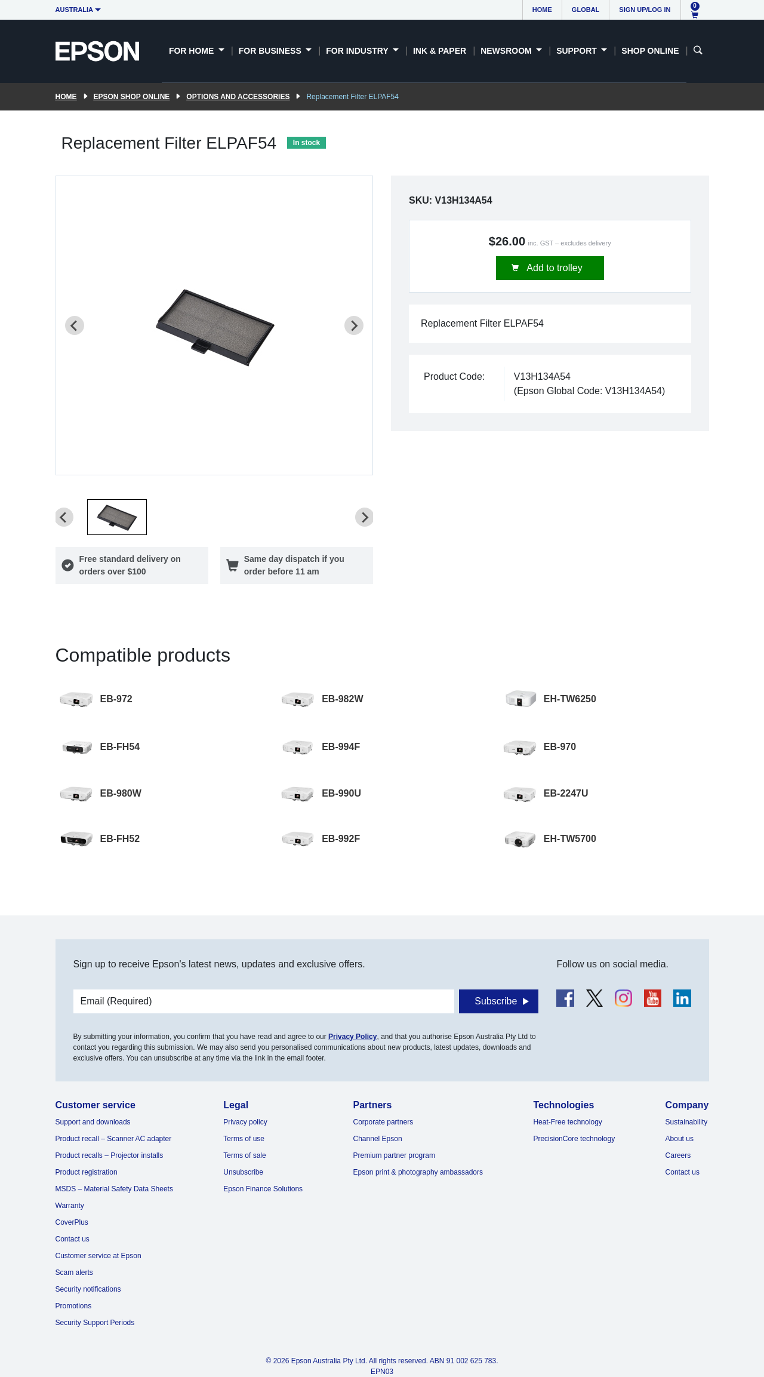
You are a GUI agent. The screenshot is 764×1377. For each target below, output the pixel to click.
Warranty (70, 1205)
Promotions (74, 1306)
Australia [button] (75, 9)
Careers (678, 1155)
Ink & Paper (439, 51)
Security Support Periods (95, 1322)
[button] (117, 517)
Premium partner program (394, 1155)
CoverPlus (72, 1222)
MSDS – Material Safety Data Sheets (114, 1189)
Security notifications (88, 1289)
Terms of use (243, 1139)
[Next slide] (353, 325)
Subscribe (496, 1001)
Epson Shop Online (132, 97)
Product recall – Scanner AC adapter (114, 1139)
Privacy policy (245, 1122)
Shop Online (650, 51)
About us (680, 1139)
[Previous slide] (74, 325)
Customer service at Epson (98, 1256)
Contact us (73, 1239)
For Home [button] (192, 51)
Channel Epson (377, 1139)
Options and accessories (237, 97)
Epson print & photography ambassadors (418, 1172)
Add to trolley (554, 268)
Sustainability (687, 1122)
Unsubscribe (243, 1172)
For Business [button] (271, 51)
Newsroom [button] (507, 51)
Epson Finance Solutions (263, 1189)
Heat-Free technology (567, 1122)
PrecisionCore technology (574, 1139)
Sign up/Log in (644, 9)
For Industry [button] (358, 51)
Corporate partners (383, 1122)
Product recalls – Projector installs (110, 1155)
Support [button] (577, 51)
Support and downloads (93, 1122)
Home (542, 9)
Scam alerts (74, 1272)
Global (585, 9)
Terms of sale (244, 1155)
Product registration (87, 1172)
